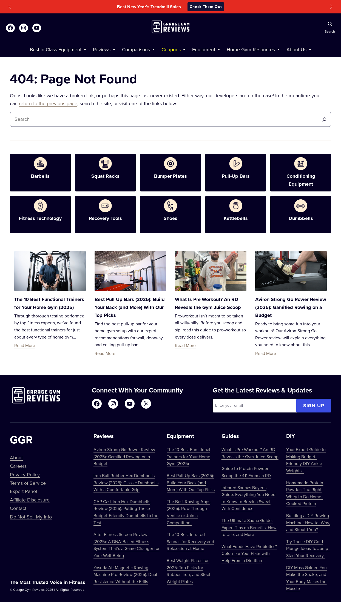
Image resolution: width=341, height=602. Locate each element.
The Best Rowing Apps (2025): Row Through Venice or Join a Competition (188, 512)
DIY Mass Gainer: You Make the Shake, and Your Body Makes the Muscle (306, 578)
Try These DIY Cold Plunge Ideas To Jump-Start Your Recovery (307, 548)
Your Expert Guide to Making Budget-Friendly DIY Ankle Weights (306, 460)
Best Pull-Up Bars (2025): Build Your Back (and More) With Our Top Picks (130, 307)
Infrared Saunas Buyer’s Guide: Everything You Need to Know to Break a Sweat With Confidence (248, 498)
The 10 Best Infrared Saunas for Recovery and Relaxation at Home (190, 541)
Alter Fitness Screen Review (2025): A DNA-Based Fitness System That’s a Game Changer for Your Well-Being (126, 544)
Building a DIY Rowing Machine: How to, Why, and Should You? (308, 522)
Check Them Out (206, 6)
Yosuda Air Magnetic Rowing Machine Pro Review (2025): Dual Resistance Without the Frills (125, 574)
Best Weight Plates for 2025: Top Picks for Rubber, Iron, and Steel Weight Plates (188, 570)
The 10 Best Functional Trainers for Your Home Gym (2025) (188, 456)
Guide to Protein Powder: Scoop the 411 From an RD (246, 471)
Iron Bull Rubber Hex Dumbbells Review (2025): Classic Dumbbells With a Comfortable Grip (125, 482)
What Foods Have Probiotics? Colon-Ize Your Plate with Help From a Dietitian (249, 553)
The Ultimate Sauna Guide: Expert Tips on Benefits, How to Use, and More (249, 527)
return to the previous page (48, 103)
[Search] (324, 119)
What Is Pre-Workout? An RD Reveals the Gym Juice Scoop (250, 453)
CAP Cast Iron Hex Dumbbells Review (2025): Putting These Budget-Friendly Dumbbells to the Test (125, 512)
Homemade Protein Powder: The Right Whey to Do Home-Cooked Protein (304, 493)
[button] (10, 7)
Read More (24, 345)
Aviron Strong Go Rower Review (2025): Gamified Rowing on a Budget (290, 307)
